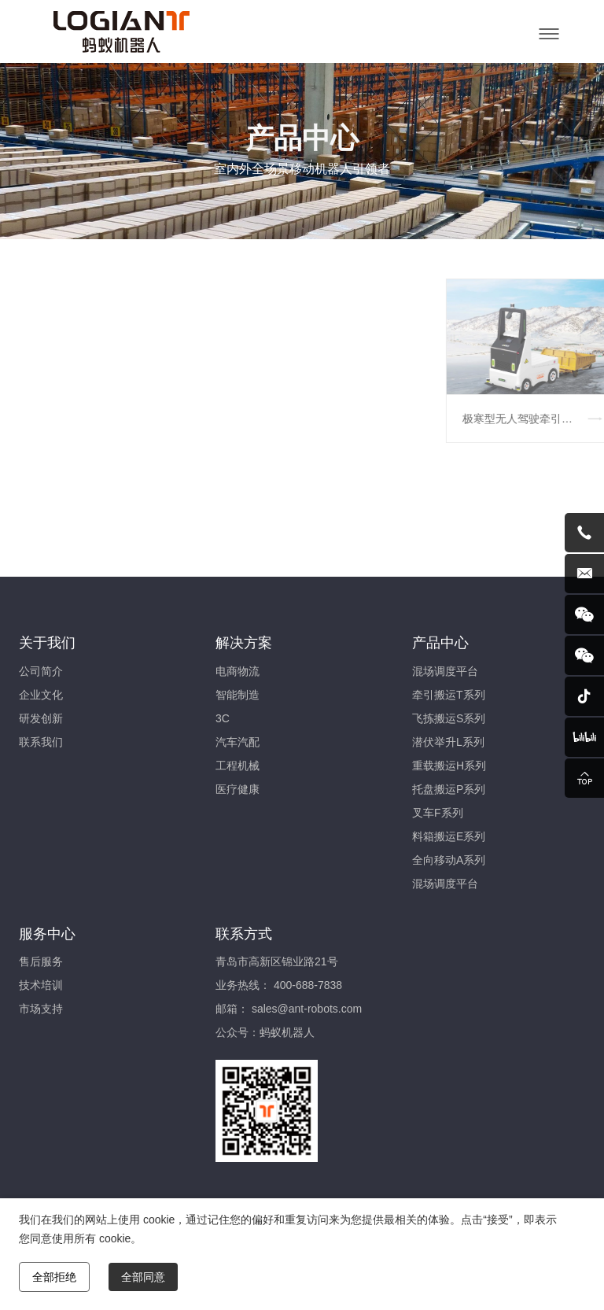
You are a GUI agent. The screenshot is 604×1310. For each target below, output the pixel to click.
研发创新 (41, 718)
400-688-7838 (308, 985)
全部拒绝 (54, 1277)
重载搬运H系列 (449, 765)
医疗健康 (237, 789)
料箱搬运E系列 (448, 836)
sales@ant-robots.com (307, 1008)
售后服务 (41, 961)
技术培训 (41, 985)
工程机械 (237, 765)
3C (222, 718)
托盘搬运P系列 (448, 789)
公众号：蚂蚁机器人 (265, 1032)
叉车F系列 (437, 812)
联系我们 (41, 742)
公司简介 (41, 671)
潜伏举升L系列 (448, 742)
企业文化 (41, 694)
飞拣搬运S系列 (448, 718)
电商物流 (237, 671)
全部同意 (143, 1277)
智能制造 (237, 694)
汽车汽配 (237, 742)
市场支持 (41, 1008)
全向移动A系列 (448, 860)
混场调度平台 (445, 671)
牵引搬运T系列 (448, 694)
